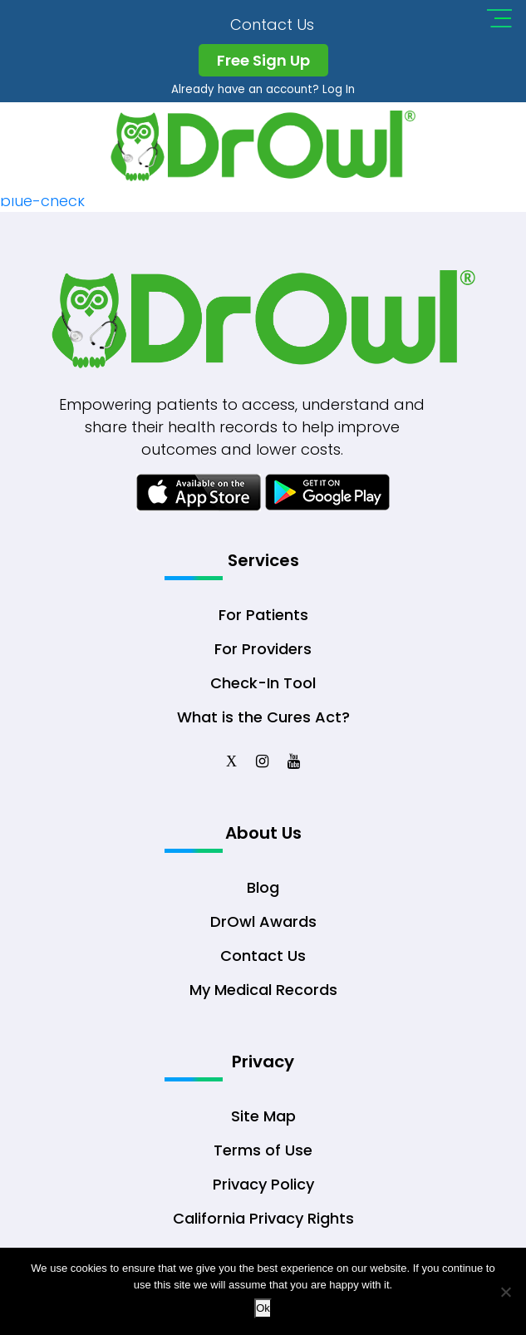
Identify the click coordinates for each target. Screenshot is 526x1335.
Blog (263, 887)
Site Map (263, 1116)
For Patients (263, 614)
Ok (263, 1308)
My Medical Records (263, 989)
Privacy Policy (263, 1184)
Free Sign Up (263, 60)
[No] (505, 1291)
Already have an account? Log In (263, 89)
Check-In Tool (263, 682)
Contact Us (272, 24)
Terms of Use (263, 1150)
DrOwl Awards (263, 921)
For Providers (263, 648)
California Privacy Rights (263, 1218)
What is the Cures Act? (263, 717)
